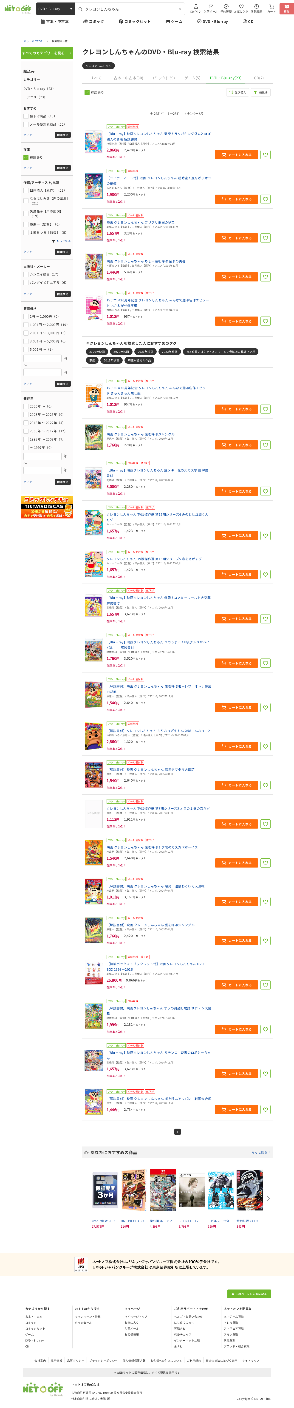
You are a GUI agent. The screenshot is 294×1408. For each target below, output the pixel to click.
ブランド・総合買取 (236, 1346)
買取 (287, 11)
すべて (96, 77)
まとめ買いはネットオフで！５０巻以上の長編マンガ (220, 351)
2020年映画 (121, 351)
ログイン (196, 11)
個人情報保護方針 (134, 1360)
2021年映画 (145, 351)
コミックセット (137, 21)
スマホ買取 (231, 1334)
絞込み (263, 92)
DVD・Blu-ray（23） (39, 88)
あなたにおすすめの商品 (180, 1152)
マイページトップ (135, 1316)
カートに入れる (240, 154)
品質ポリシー (75, 1360)
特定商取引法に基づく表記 (88, 1398)
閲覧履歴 (256, 11)
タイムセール (83, 1322)
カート (271, 11)
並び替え (240, 92)
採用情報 (56, 1360)
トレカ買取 (231, 1322)
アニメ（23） (35, 97)
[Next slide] (268, 1198)
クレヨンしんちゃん (98, 66)
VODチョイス (182, 1334)
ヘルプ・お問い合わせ (188, 1316)
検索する (62, 135)
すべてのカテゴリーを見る (43, 52)
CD (250, 21)
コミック (96, 21)
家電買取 (229, 1340)
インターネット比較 (187, 1340)
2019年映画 (111, 360)
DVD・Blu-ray (215, 21)
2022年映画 (169, 351)
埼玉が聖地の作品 (139, 360)
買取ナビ (180, 1328)
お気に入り (241, 11)
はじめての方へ (184, 1322)
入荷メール (211, 11)
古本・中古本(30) (128, 77)
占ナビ (178, 1346)
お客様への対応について (166, 1360)
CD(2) (259, 77)
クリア (27, 135)
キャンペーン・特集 (88, 1316)
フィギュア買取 (234, 1328)
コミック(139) (163, 77)
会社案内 (40, 1360)
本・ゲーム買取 (234, 1316)
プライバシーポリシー (103, 1360)
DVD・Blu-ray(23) (225, 77)
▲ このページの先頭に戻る (249, 1294)
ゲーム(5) (192, 77)
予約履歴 (226, 11)
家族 (92, 360)
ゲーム (176, 21)
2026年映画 (97, 351)
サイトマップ (251, 1360)
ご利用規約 (194, 1360)
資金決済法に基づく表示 (221, 1360)
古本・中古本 (57, 21)
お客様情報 (131, 1334)
